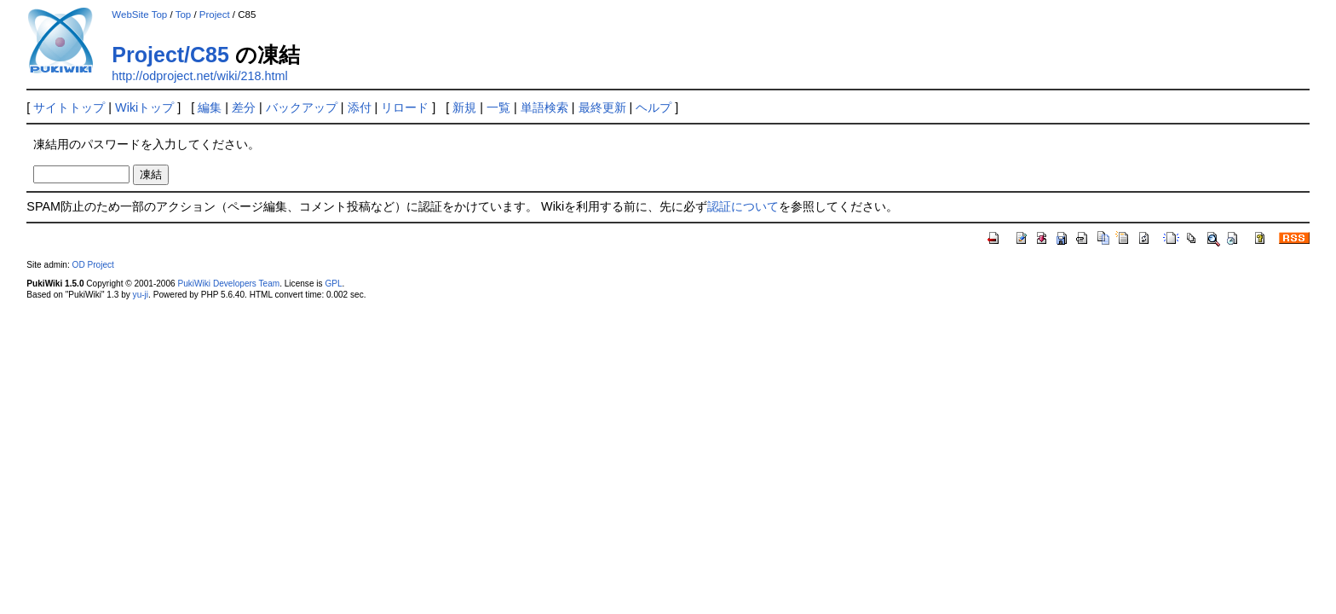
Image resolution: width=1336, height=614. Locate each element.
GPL (333, 283)
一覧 (498, 107)
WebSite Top (139, 14)
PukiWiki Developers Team (228, 283)
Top (184, 14)
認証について (743, 206)
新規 (464, 107)
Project (214, 14)
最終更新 (602, 107)
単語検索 (544, 107)
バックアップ (301, 107)
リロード (405, 107)
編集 (210, 107)
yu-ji (140, 294)
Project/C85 (170, 55)
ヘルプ (653, 107)
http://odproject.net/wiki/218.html (199, 76)
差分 (244, 107)
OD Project (93, 264)
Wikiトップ (144, 107)
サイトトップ (69, 107)
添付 (359, 107)
